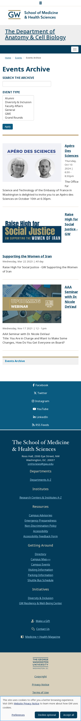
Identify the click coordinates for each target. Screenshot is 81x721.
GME (18, 115)
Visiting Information (40, 571)
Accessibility (40, 532)
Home (8, 58)
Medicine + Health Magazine (42, 638)
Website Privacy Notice (26, 703)
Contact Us (43, 630)
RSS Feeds (42, 426)
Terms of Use (40, 693)
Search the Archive (18, 79)
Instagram (42, 402)
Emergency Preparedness (40, 521)
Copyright (40, 677)
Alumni (18, 99)
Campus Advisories (40, 516)
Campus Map (39, 560)
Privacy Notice (40, 685)
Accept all (68, 714)
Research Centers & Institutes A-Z (40, 498)
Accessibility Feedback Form (40, 537)
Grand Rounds (18, 119)
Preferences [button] (18, 714)
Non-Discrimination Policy (40, 527)
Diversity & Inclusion (18, 103)
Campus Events (40, 565)
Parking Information (40, 576)
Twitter (42, 394)
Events (18, 58)
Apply (8, 127)
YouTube (42, 410)
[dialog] (40, 708)
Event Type (11, 93)
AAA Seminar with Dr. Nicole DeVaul (71, 298)
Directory (40, 555)
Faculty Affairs (18, 107)
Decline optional (47, 714)
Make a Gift (43, 622)
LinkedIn (42, 418)
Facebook (41, 386)
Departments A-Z (40, 481)
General (18, 111)
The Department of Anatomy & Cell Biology (35, 35)
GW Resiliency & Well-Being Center (40, 604)
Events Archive (15, 362)
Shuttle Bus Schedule (40, 581)
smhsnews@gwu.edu (40, 465)
